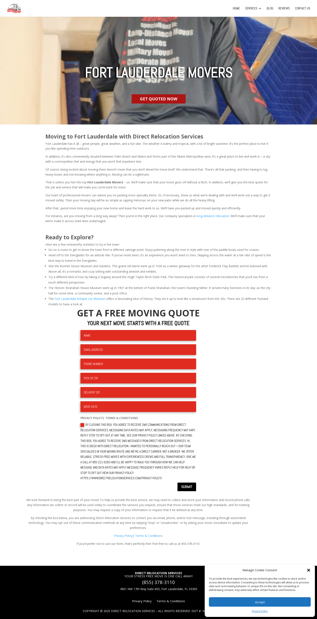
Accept (260, 602)
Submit (186, 486)
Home (236, 8)
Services (251, 8)
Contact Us (302, 8)
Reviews (284, 8)
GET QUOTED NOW (158, 99)
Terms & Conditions (148, 536)
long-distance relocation (213, 216)
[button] (309, 570)
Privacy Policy (260, 611)
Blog (270, 8)
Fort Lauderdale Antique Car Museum (79, 299)
